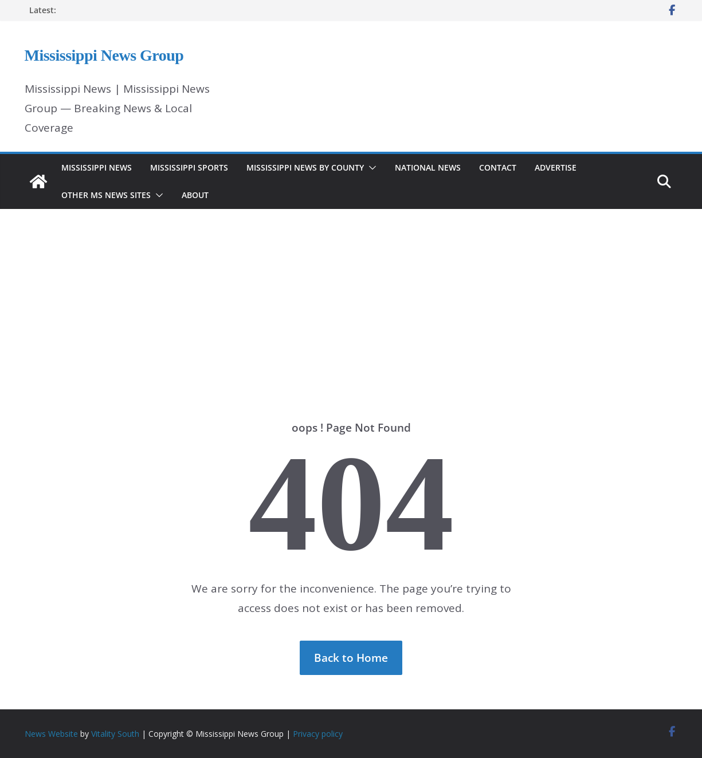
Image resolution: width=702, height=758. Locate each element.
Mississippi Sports (189, 167)
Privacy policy (318, 733)
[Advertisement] (351, 298)
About (195, 194)
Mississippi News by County (305, 167)
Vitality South (115, 733)
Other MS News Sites (106, 194)
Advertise (555, 167)
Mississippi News (96, 167)
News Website (51, 733)
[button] (370, 168)
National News (428, 167)
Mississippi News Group (104, 55)
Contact (497, 167)
